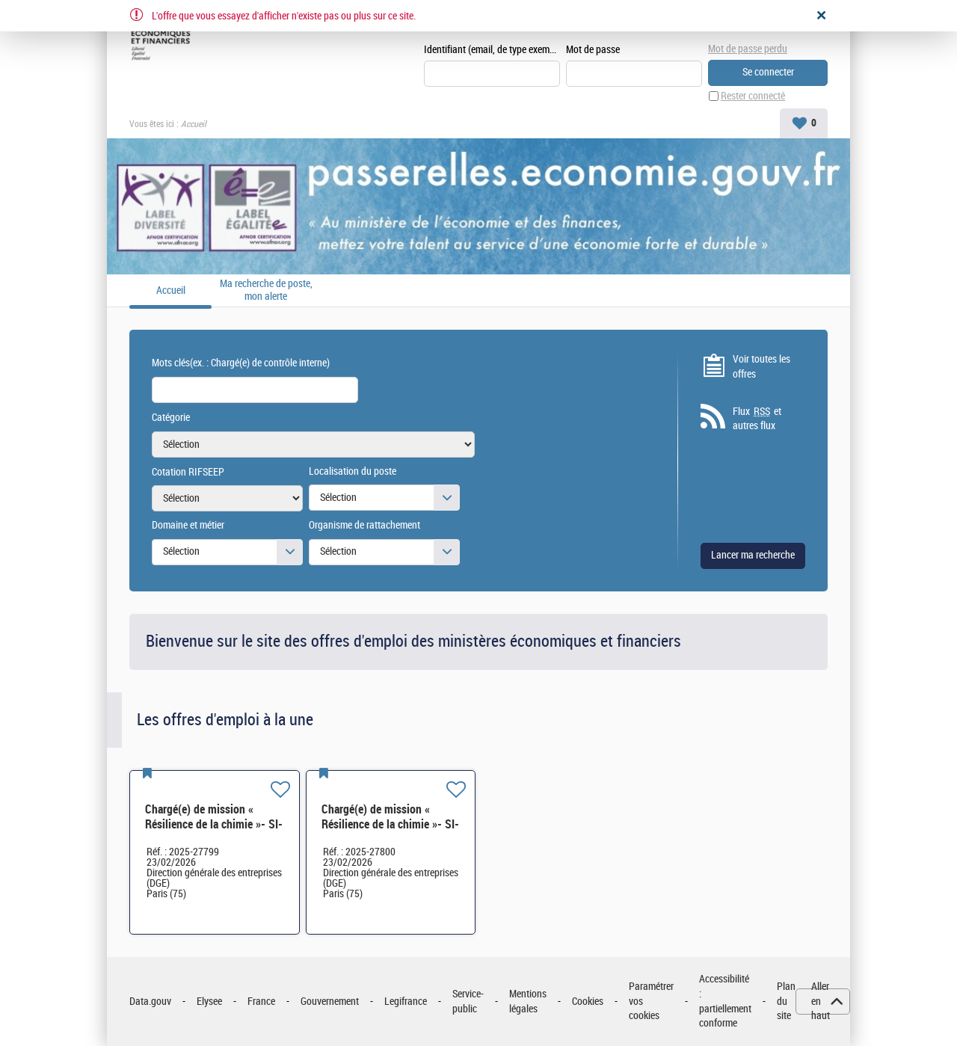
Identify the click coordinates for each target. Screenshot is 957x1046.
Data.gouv (150, 1001)
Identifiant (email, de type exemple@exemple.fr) (492, 49)
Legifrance (405, 1001)
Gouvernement (330, 1001)
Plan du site (786, 1001)
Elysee (209, 1001)
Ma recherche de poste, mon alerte (266, 290)
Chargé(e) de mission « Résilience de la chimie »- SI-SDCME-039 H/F (214, 824)
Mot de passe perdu (747, 49)
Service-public (468, 1001)
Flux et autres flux (757, 418)
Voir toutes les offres (761, 367)
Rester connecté (753, 96)
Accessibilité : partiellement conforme (725, 1001)
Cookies (587, 1001)
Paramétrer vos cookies (651, 1001)
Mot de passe (593, 49)
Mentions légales (528, 1001)
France (261, 1001)
